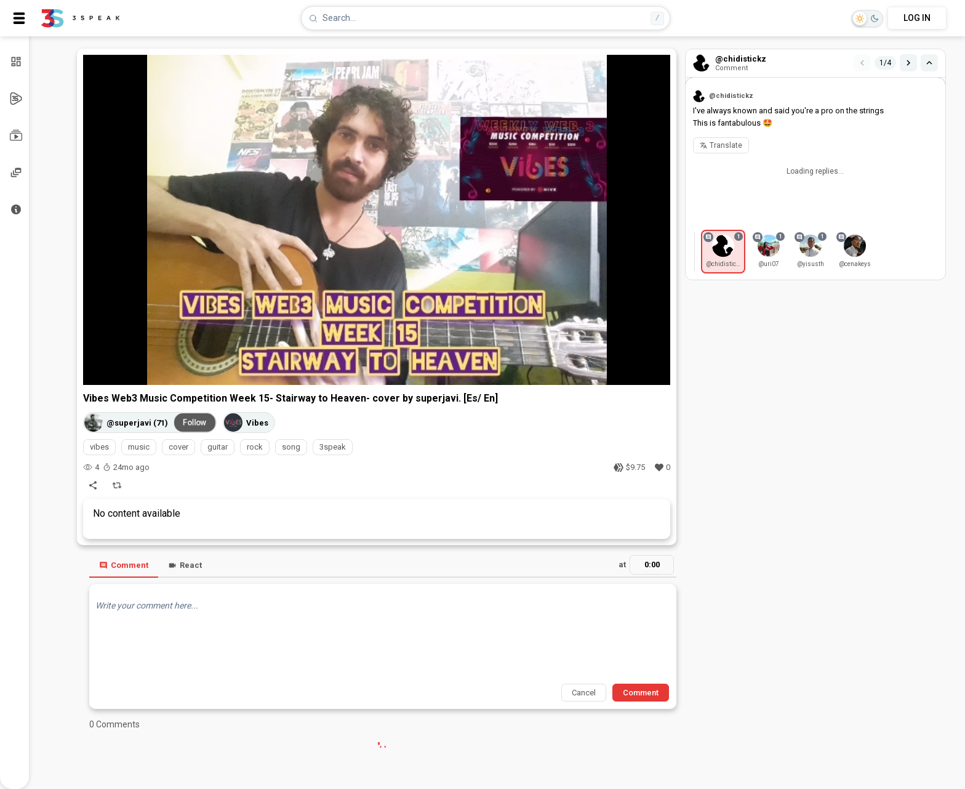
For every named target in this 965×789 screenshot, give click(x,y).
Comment (123, 565)
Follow (195, 422)
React (185, 565)
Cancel (584, 692)
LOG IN (917, 18)
